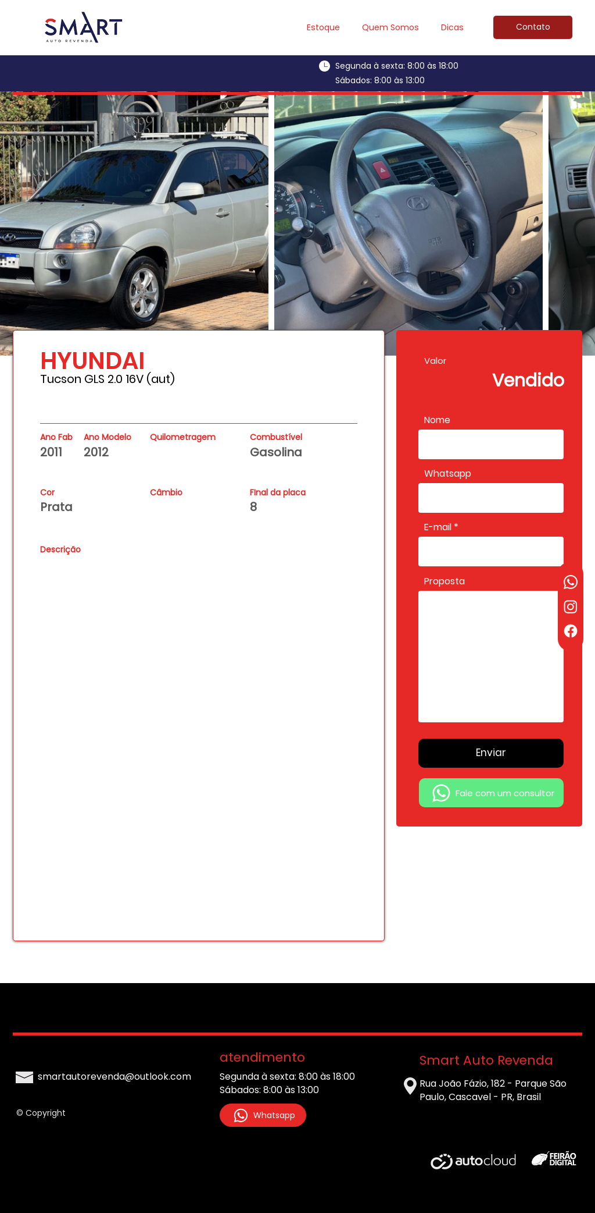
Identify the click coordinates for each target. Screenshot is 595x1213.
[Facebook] (570, 631)
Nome (437, 420)
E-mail (437, 527)
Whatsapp (447, 473)
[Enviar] (491, 753)
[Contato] (532, 27)
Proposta (444, 581)
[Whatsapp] (570, 582)
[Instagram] (570, 606)
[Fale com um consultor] (491, 792)
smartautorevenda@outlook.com (114, 1076)
